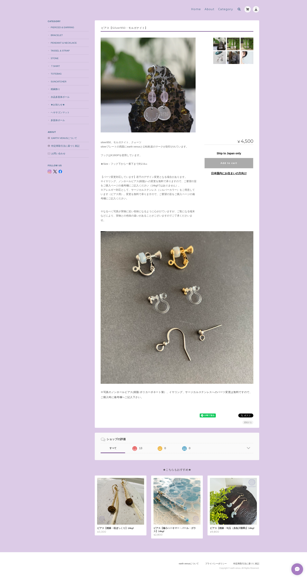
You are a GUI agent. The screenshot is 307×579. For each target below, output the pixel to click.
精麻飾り (55, 89)
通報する (248, 422)
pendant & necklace (64, 42)
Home (196, 9)
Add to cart (228, 163)
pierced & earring (62, 27)
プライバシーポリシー (216, 563)
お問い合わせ (58, 153)
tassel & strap (60, 50)
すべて (112, 448)
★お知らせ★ (58, 104)
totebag (56, 73)
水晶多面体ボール (60, 97)
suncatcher (58, 81)
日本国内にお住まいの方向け (229, 173)
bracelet (57, 35)
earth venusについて (64, 138)
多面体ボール (58, 120)
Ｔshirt (55, 66)
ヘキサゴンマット (60, 112)
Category (225, 9)
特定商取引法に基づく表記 (65, 146)
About (209, 9)
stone (55, 58)
